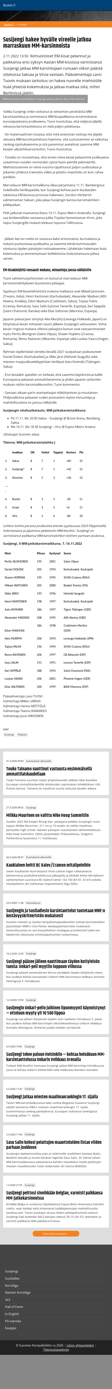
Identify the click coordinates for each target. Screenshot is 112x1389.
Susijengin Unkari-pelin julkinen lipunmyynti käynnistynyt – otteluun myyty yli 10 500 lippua (56, 1010)
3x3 (7, 1300)
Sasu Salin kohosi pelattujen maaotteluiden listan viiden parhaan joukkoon (54, 1145)
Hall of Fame (14, 1307)
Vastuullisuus (33, 903)
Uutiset (22, 24)
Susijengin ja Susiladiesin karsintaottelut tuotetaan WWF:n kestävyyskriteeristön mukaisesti (55, 913)
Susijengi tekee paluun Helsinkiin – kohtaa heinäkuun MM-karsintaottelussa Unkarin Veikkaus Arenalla (55, 1057)
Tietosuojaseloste (56, 1349)
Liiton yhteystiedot (80, 1345)
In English (12, 1314)
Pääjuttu (22, 734)
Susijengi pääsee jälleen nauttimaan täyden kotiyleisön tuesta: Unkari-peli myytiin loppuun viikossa (53, 964)
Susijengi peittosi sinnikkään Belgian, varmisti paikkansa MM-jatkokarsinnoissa (54, 1196)
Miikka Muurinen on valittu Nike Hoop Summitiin (47, 815)
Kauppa (10, 1328)
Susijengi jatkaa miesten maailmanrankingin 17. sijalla (52, 1096)
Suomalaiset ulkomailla (38, 761)
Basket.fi (9, 24)
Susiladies (12, 1278)
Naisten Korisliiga (17, 1292)
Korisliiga (11, 1285)
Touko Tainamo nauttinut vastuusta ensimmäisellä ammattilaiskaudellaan (49, 772)
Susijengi (9, 734)
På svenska (13, 1321)
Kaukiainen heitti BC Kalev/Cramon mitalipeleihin (48, 865)
